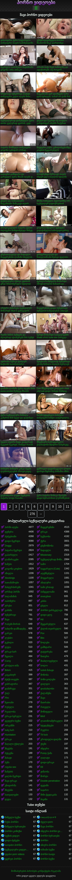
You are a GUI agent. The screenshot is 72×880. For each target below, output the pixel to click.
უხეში (43, 744)
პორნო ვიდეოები (36, 2)
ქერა (43, 541)
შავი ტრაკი (11, 781)
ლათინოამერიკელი (52, 721)
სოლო (44, 665)
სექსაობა (45, 536)
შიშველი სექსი (13, 817)
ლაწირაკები (11, 559)
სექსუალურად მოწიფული (52, 559)
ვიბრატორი (11, 684)
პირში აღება (11, 527)
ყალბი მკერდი (13, 776)
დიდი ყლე (46, 615)
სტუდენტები (47, 725)
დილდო (45, 684)
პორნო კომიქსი (13, 831)
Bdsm (8, 670)
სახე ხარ (9, 730)
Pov (43, 633)
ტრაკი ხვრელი (13, 716)
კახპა (43, 601)
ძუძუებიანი (10, 536)
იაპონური (10, 601)
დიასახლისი (47, 688)
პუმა (7, 762)
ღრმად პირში (12, 591)
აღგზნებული (47, 573)
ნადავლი (46, 550)
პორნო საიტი (48, 854)
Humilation (10, 734)
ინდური (45, 748)
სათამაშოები (12, 582)
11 (67, 506)
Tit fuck (44, 734)
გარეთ (8, 633)
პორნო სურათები (50, 835)
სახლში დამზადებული (17, 628)
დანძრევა (10, 688)
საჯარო (45, 790)
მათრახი (45, 702)
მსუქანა (9, 748)
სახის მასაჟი (47, 670)
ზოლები (45, 642)
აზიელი (9, 573)
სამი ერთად (47, 587)
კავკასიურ (10, 674)
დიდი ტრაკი (47, 762)
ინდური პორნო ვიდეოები (52, 831)
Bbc (43, 638)
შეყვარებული (48, 624)
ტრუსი (8, 605)
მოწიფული (46, 711)
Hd (42, 619)
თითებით (46, 596)
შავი (7, 619)
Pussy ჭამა (46, 753)
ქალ (7, 693)
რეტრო (45, 730)
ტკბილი (9, 642)
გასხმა (8, 610)
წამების (9, 771)
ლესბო (8, 638)
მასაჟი (8, 757)
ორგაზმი (9, 725)
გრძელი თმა (12, 665)
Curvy (8, 661)
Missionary (46, 555)
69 (42, 767)
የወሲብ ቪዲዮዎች (48, 817)
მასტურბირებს (13, 587)
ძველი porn (47, 822)
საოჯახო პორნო (13, 845)
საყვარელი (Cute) (50, 568)
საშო (43, 564)
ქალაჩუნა (46, 693)
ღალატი (45, 757)
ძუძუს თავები (12, 679)
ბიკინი (44, 799)
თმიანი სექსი (48, 849)
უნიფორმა (10, 785)
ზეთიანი (9, 702)
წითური (45, 656)
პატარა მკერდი (13, 550)
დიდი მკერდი (12, 541)
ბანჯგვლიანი (48, 591)
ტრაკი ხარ (11, 651)
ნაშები (8, 564)
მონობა (45, 674)
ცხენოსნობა (47, 545)
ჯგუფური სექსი (13, 721)
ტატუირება (46, 651)
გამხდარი (46, 647)
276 (32, 514)
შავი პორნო (47, 826)
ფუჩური (9, 531)
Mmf (43, 716)
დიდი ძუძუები (12, 840)
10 (60, 506)
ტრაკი (44, 531)
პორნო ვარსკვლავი (51, 610)
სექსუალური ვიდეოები (17, 849)
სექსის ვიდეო (12, 835)
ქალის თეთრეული (51, 628)
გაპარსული (11, 555)
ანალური (46, 582)
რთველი (45, 707)
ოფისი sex (10, 767)
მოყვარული (47, 578)
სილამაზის (11, 596)
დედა (8, 647)
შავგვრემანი (47, 527)
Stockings (10, 578)
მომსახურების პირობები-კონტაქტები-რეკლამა (36, 871)
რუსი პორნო (11, 822)
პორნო (44, 840)
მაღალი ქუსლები (14, 744)
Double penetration (50, 781)
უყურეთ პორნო (13, 859)
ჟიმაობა (45, 771)
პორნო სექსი (48, 859)
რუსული (9, 707)
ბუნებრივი (10, 615)
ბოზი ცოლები (48, 679)
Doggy (8, 545)
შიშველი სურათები (15, 826)
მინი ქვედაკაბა (49, 794)
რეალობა (10, 711)
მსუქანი (9, 790)
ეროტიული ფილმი (51, 739)
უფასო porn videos (14, 854)
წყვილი (9, 656)
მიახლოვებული (49, 661)
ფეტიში (45, 785)
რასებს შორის (12, 624)
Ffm (7, 698)
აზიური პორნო (48, 845)
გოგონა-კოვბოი (13, 568)
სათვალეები (11, 794)
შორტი (44, 776)
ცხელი (44, 605)
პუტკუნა (9, 753)
